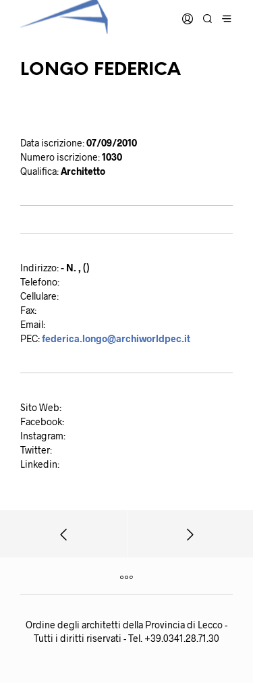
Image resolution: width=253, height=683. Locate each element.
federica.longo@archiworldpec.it (116, 338)
